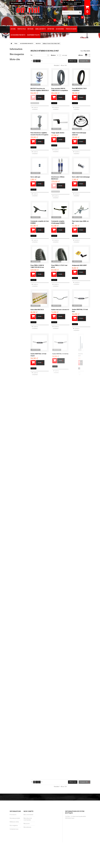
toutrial (12, 99)
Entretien (50, 29)
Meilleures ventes (14, 822)
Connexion (87, 17)
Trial (17, 99)
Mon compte (28, 811)
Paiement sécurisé (18, 65)
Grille (86, 55)
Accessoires (60, 29)
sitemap (12, 841)
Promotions (13, 814)
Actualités (39, 3)
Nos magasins (17, 68)
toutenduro (21, 105)
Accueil (13, 29)
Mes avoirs (27, 823)
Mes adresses (27, 827)
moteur (12, 102)
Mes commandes (28, 814)
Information (16, 49)
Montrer (53, 55)
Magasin (30, 3)
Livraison (15, 52)
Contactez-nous (61, 20)
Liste (89, 55)
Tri (31, 55)
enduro (23, 102)
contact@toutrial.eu (73, 822)
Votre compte (74, 17)
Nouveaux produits (15, 818)
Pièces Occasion (71, 29)
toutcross (13, 105)
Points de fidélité (17, 62)
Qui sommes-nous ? (17, 3)
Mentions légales (17, 55)
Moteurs (30, 29)
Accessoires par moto (18, 35)
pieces (23, 99)
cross (18, 102)
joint (12, 107)
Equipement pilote (33, 35)
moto (16, 107)
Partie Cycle (21, 29)
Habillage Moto (40, 29)
